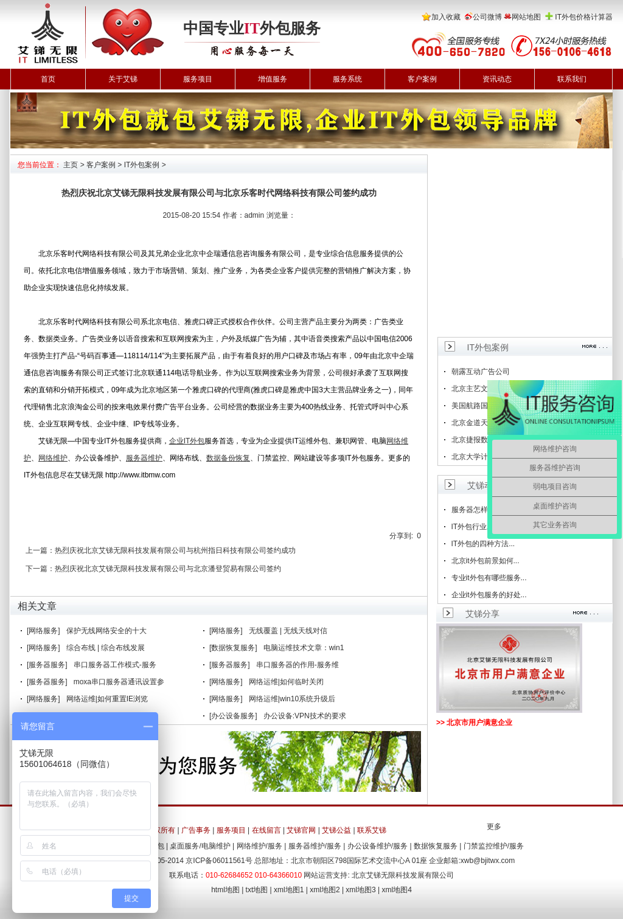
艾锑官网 (301, 830)
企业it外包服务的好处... (489, 595)
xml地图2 (324, 890)
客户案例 (422, 79)
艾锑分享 (482, 614)
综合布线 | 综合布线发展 (105, 647)
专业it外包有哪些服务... (489, 578)
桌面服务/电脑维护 (200, 846)
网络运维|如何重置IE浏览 (107, 699)
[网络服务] (43, 630)
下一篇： (40, 568)
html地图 (225, 890)
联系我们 (571, 79)
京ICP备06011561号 (219, 860)
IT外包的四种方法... (483, 543)
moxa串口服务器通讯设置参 (119, 682)
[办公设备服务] (233, 716)
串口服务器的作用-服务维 (297, 665)
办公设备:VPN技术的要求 (304, 716)
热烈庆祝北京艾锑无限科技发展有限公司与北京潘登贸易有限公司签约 (168, 568)
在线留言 (266, 830)
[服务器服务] (47, 665)
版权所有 (160, 830)
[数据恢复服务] (233, 647)
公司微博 (487, 17)
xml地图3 (360, 890)
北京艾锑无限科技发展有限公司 (403, 875)
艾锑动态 (484, 485)
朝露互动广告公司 (480, 371)
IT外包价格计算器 (584, 17)
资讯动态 (497, 79)
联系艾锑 (371, 830)
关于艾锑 (122, 79)
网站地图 (526, 17)
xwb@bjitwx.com (488, 860)
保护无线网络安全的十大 (106, 630)
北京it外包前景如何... (485, 561)
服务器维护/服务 (314, 846)
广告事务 (196, 830)
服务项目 (197, 79)
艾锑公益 (336, 830)
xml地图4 (397, 890)
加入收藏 (446, 17)
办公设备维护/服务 (377, 846)
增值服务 (272, 79)
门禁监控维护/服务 (494, 846)
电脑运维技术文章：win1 (303, 647)
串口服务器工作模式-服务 (115, 665)
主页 (70, 165)
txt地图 (257, 890)
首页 (48, 79)
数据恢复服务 (436, 846)
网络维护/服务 (259, 846)
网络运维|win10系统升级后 (292, 699)
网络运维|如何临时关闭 (286, 682)
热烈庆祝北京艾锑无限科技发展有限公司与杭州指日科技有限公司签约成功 (175, 550)
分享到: (401, 536)
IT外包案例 (142, 165)
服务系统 (347, 79)
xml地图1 (289, 890)
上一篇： (40, 550)
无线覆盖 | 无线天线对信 (288, 630)
